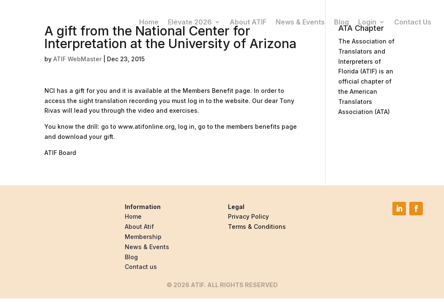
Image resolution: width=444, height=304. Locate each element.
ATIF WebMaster (77, 58)
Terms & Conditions (257, 226)
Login (367, 21)
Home (149, 21)
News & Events (300, 21)
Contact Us (412, 21)
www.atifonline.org (146, 126)
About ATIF (248, 21)
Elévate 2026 (190, 21)
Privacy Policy (248, 216)
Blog (341, 21)
